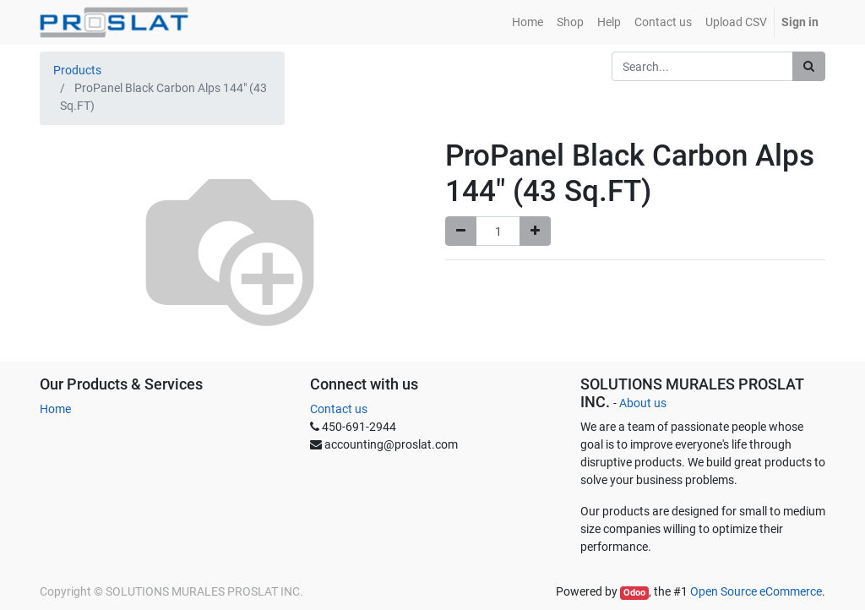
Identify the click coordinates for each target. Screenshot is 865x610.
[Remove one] (460, 231)
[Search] (808, 66)
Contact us (338, 409)
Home (55, 409)
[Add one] (535, 231)
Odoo (634, 592)
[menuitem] (527, 22)
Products (77, 70)
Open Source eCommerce (756, 591)
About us (642, 403)
